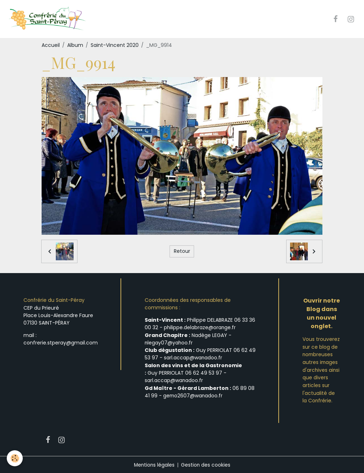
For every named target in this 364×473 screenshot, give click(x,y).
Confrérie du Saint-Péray (54, 300)
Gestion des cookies (206, 463)
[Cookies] (15, 458)
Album (75, 45)
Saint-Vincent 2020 (115, 45)
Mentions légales (154, 463)
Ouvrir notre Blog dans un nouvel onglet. (321, 314)
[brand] (48, 19)
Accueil (51, 45)
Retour (182, 251)
